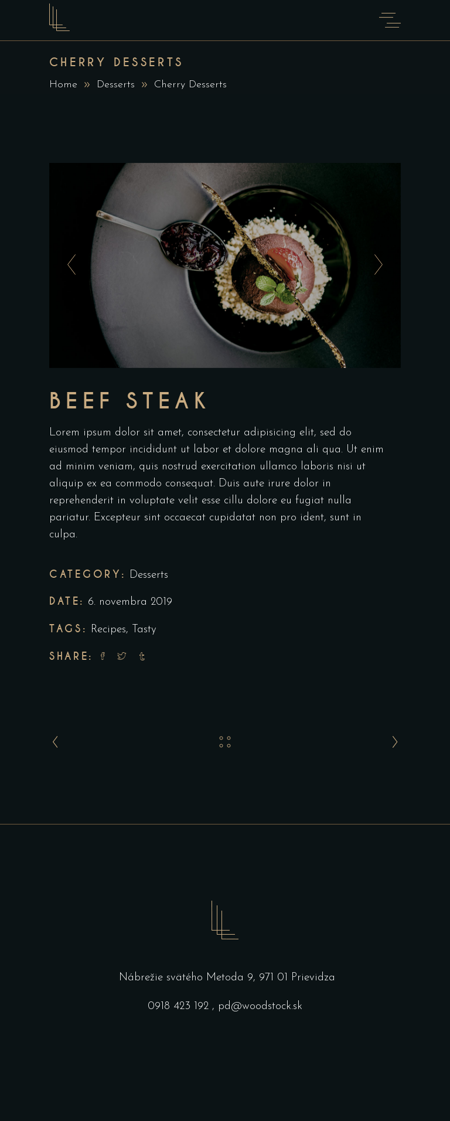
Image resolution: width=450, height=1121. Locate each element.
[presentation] (68, 265)
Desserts (116, 84)
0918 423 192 (178, 1006)
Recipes (108, 629)
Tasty (144, 629)
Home (63, 84)
